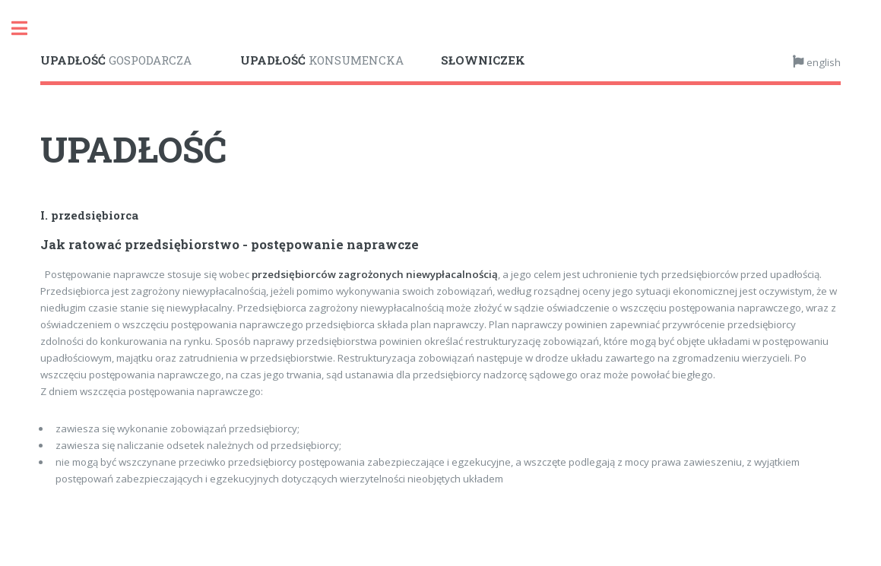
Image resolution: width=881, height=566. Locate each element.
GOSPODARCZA (116, 60)
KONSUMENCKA (322, 60)
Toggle (27, 28)
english (822, 62)
